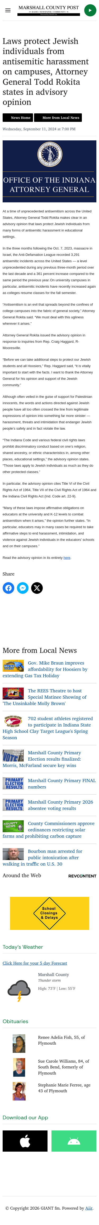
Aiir (88, 1208)
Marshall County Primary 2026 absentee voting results (60, 805)
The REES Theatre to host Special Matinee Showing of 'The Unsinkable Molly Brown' (44, 697)
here (67, 558)
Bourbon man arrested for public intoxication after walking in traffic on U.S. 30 (42, 857)
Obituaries (15, 1021)
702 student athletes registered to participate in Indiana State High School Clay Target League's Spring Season (48, 727)
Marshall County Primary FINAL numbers (62, 783)
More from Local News (61, 118)
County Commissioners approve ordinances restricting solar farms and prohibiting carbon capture (49, 829)
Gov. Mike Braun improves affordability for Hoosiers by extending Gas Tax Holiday (45, 669)
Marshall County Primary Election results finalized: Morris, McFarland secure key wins (42, 759)
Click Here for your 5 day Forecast (35, 963)
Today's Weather (23, 946)
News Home (20, 118)
